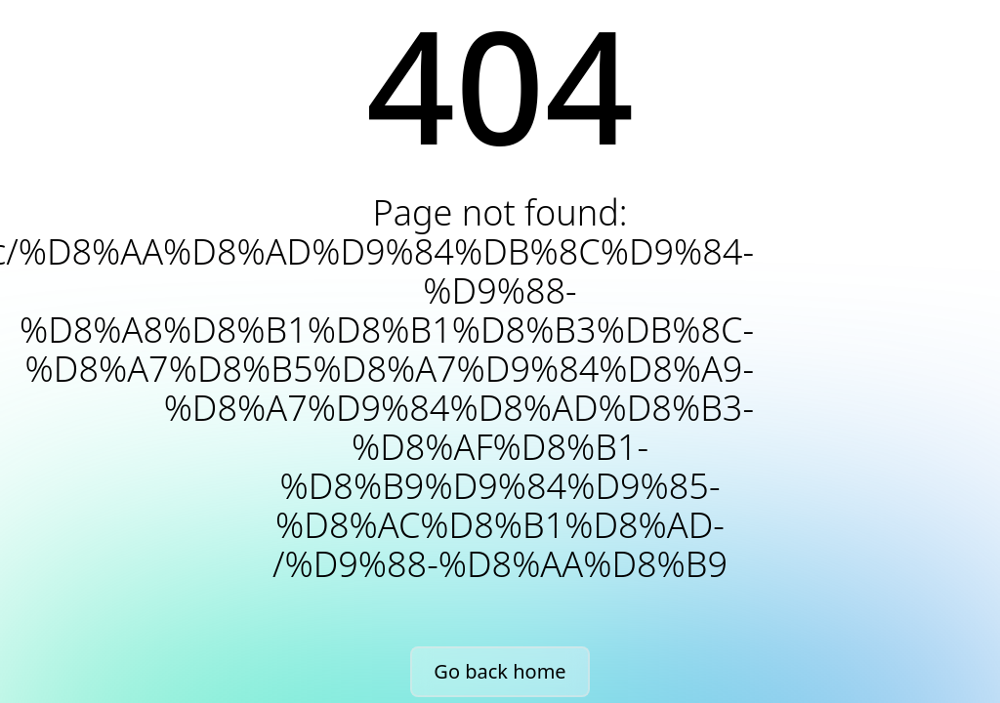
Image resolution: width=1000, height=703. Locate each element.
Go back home (499, 671)
